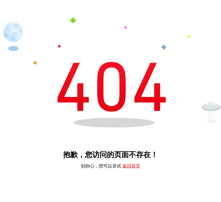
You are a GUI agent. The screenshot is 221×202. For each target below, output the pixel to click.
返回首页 (131, 166)
